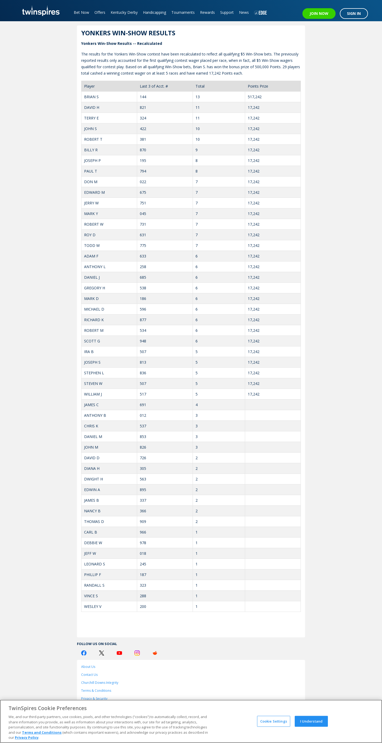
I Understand (311, 721)
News (244, 12)
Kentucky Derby (124, 12)
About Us (88, 666)
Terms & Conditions (96, 690)
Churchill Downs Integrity (99, 682)
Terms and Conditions (42, 732)
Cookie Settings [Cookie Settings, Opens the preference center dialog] (273, 721)
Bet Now (81, 12)
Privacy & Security (94, 698)
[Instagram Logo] (137, 653)
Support (227, 12)
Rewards (207, 12)
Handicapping (154, 12)
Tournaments (183, 12)
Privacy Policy (26, 737)
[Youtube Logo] (119, 653)
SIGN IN (354, 13)
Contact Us (89, 674)
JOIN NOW (319, 13)
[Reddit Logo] (155, 653)
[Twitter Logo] (101, 653)
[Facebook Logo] (83, 653)
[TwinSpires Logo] (39, 10)
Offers (99, 12)
